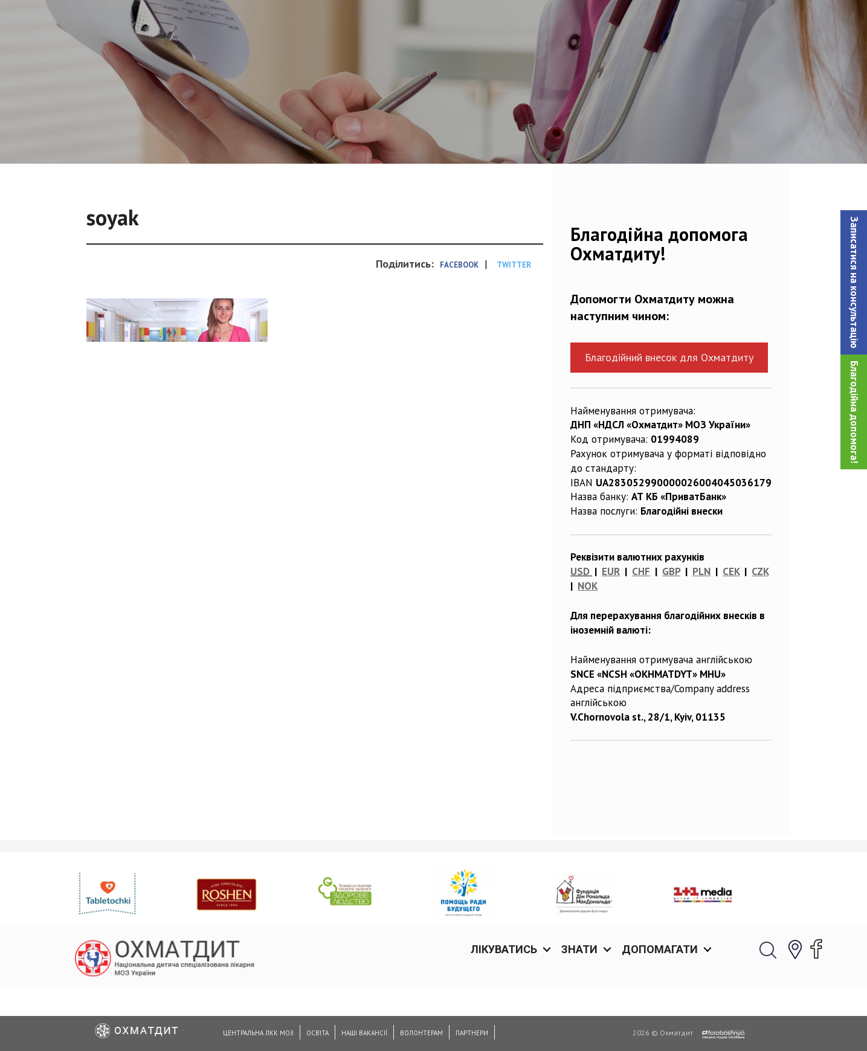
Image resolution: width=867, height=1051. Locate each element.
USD (580, 633)
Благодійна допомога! (854, 412)
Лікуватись (504, 24)
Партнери (472, 1033)
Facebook (459, 327)
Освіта (317, 1033)
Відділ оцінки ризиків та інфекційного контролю (492, 136)
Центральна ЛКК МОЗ (258, 1033)
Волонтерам (421, 1033)
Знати (579, 24)
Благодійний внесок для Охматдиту (669, 419)
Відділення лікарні (325, 136)
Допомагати (660, 24)
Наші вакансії (364, 1033)
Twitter (514, 327)
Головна (250, 136)
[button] (853, 282)
